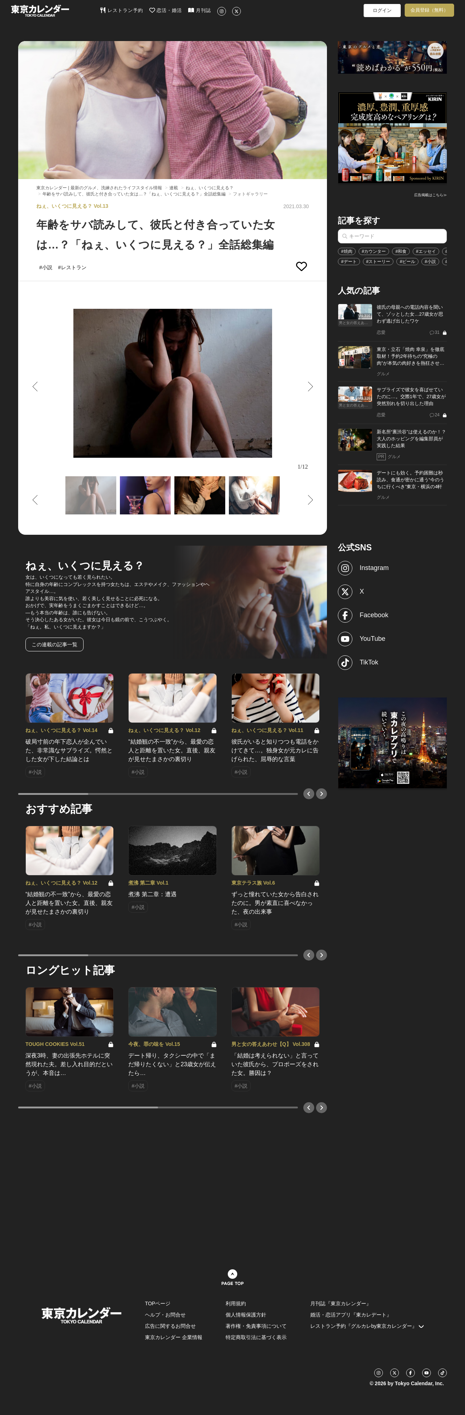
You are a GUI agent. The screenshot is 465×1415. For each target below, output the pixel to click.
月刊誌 (199, 10)
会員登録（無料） (429, 10)
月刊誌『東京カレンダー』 (340, 1303)
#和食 (401, 251)
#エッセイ (426, 251)
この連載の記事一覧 (54, 644)
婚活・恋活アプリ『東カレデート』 (351, 1314)
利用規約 (236, 1303)
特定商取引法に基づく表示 (256, 1337)
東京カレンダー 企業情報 (173, 1337)
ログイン (382, 10)
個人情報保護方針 (246, 1314)
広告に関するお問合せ (170, 1326)
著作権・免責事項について (256, 1326)
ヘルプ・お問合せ (165, 1314)
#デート (349, 261)
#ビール (407, 261)
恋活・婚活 (165, 10)
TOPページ (158, 1303)
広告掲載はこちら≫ (430, 195)
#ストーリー (378, 261)
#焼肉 (346, 251)
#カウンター (374, 251)
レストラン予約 (121, 10)
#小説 (430, 261)
